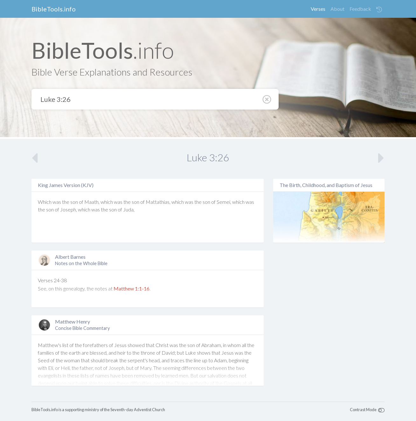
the (65, 202)
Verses (318, 9)
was (56, 202)
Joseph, (68, 209)
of (81, 202)
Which (45, 202)
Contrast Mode (363, 409)
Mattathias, (158, 202)
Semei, (224, 202)
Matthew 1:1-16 (131, 288)
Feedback (360, 9)
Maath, (92, 202)
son (74, 202)
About (337, 9)
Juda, (129, 209)
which (107, 202)
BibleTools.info (53, 9)
